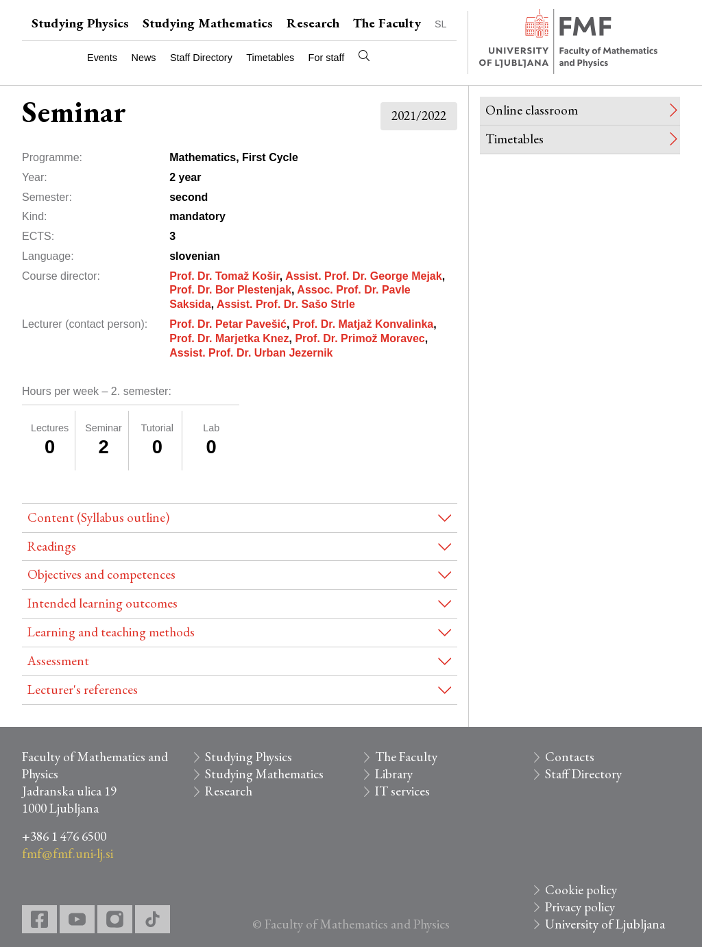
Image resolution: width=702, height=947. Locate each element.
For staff (326, 57)
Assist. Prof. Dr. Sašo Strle (286, 304)
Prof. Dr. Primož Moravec (359, 338)
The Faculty (387, 23)
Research (313, 23)
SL (441, 24)
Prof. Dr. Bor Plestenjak (230, 290)
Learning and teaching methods (111, 631)
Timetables (270, 57)
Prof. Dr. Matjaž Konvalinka (363, 324)
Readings (51, 546)
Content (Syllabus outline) (98, 517)
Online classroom (531, 110)
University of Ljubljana (605, 924)
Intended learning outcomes (102, 603)
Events (102, 57)
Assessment (58, 660)
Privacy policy (580, 906)
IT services (402, 791)
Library (394, 773)
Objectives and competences (101, 574)
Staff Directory (201, 57)
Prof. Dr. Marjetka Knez (229, 338)
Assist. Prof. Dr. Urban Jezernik (250, 353)
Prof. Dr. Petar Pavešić (228, 324)
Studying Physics (80, 23)
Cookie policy (581, 889)
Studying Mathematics (208, 23)
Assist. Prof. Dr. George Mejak (363, 276)
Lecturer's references (82, 689)
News (144, 57)
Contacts (569, 756)
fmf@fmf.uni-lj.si (67, 853)
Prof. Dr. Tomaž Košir (224, 276)
